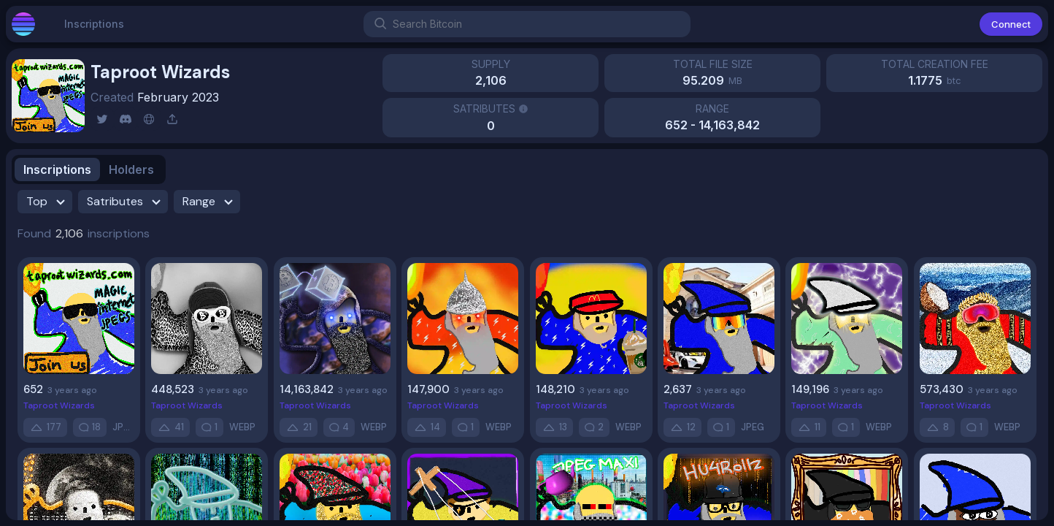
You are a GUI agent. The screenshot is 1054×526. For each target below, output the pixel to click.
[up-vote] (45, 427)
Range (209, 201)
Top (47, 201)
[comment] (90, 427)
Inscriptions (94, 30)
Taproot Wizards (59, 405)
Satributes (126, 201)
